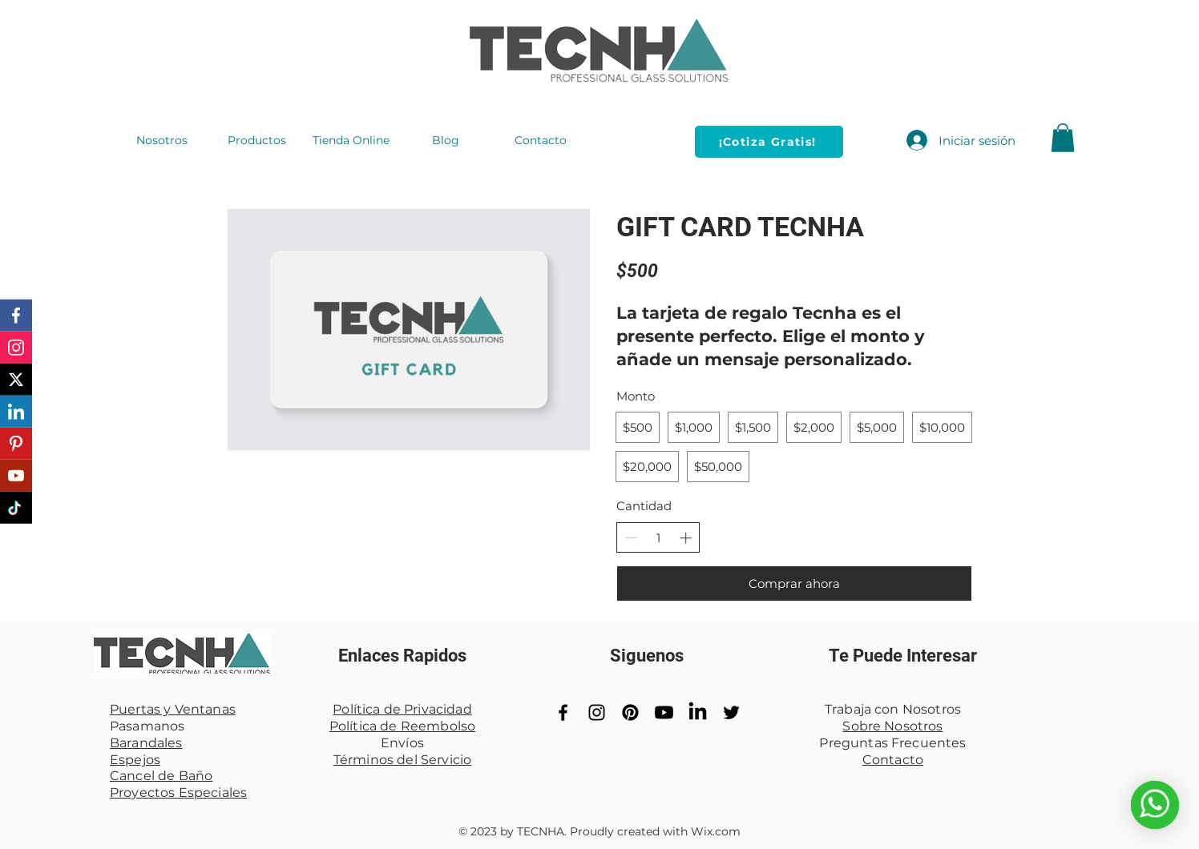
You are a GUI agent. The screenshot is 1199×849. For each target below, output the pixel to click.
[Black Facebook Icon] (563, 712)
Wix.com (716, 831)
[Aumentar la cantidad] (685, 538)
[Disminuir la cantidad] (631, 538)
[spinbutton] (658, 537)
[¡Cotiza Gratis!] (769, 142)
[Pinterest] (630, 712)
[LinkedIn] (697, 712)
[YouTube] (664, 712)
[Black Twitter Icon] (731, 712)
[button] (1063, 137)
